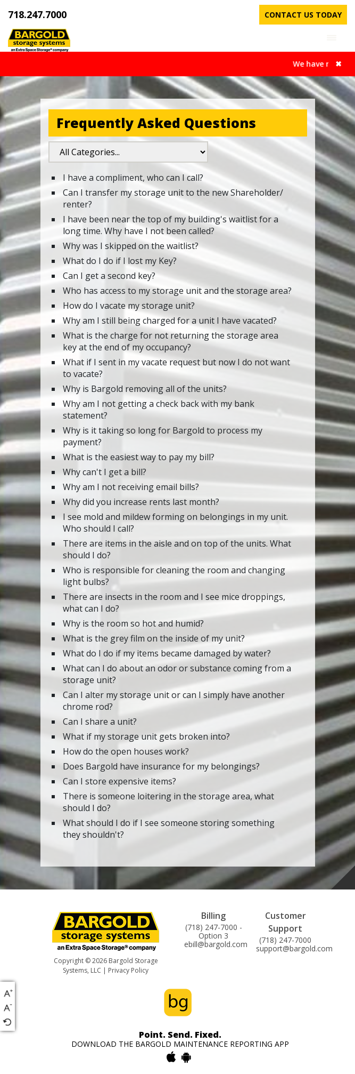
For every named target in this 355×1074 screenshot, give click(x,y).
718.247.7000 (37, 14)
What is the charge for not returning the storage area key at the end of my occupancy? (170, 341)
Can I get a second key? (109, 276)
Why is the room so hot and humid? (133, 623)
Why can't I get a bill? (104, 472)
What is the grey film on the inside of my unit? (154, 638)
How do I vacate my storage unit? (129, 305)
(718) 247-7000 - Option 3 (213, 931)
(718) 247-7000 (285, 940)
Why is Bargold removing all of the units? (145, 389)
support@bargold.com (294, 948)
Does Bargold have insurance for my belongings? (161, 766)
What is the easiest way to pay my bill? (138, 457)
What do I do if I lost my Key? (120, 261)
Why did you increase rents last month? (141, 502)
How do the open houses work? (126, 751)
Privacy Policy (128, 970)
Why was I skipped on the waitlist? (131, 246)
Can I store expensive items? (119, 781)
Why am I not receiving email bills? (131, 487)
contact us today (303, 15)
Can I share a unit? (100, 721)
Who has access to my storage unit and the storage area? (177, 290)
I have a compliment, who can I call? (133, 177)
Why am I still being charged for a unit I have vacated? (170, 320)
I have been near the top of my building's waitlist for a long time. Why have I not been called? (170, 225)
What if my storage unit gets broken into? (146, 736)
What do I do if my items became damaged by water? (167, 653)
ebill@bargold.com (215, 944)
